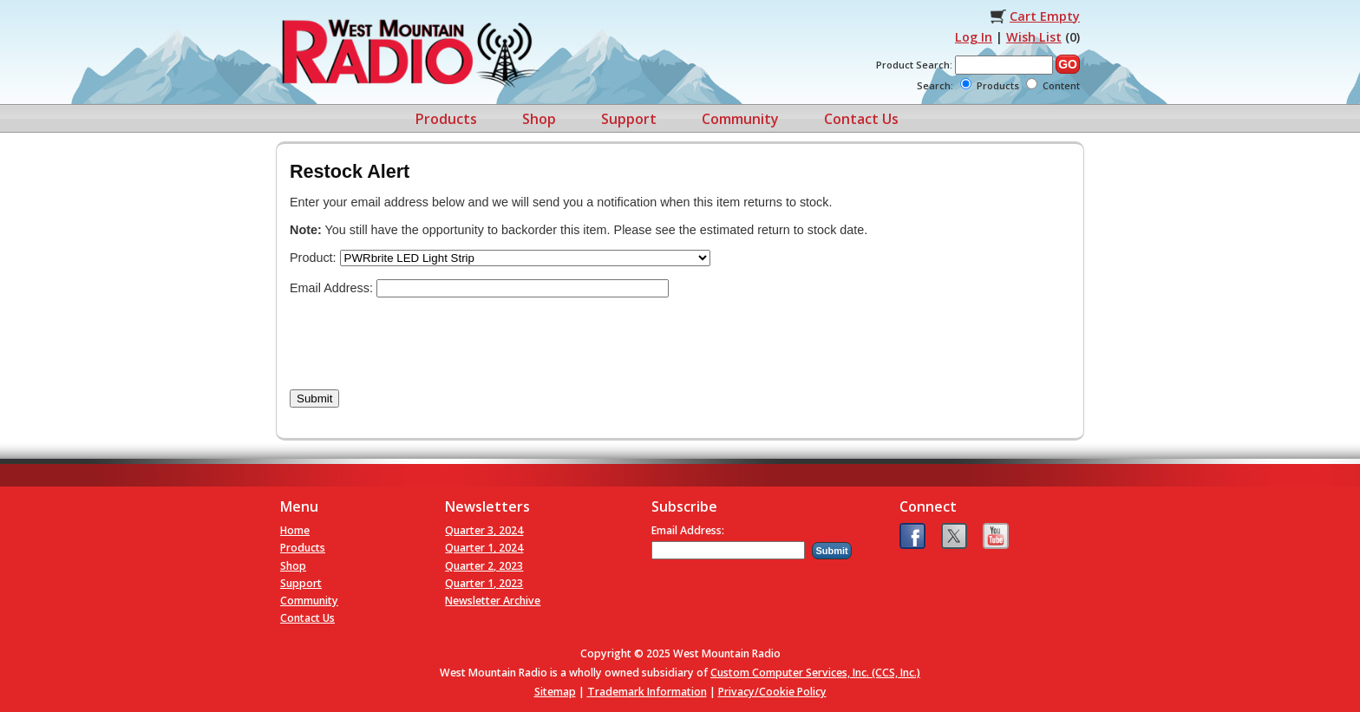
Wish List (1034, 37)
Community (740, 118)
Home (295, 530)
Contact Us (861, 118)
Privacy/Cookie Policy (772, 691)
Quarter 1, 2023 (484, 583)
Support (629, 118)
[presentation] (421, 343)
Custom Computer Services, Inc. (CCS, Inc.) (815, 672)
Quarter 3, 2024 (484, 530)
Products (446, 118)
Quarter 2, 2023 (484, 565)
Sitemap (555, 691)
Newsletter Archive (492, 600)
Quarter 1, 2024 (484, 547)
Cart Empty (1045, 16)
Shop (539, 118)
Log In (973, 37)
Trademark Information (647, 691)
